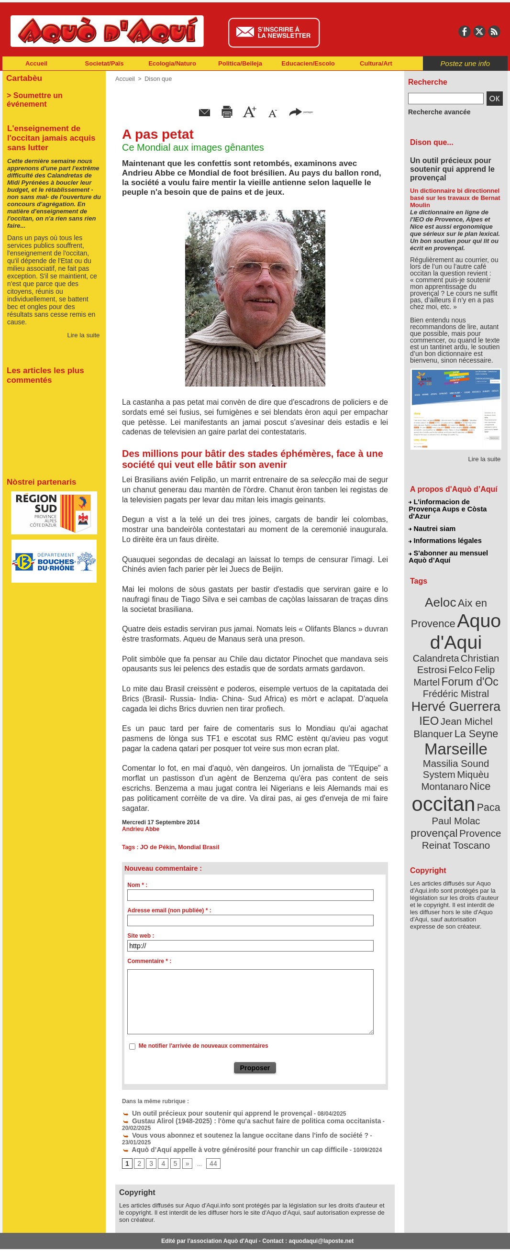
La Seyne (473, 695)
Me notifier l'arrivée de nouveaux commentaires (203, 1045)
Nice (477, 731)
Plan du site (213, 1238)
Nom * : (137, 885)
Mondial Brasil (195, 847)
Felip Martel (442, 649)
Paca (484, 749)
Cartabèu (22, 77)
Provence (443, 772)
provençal (477, 762)
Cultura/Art (376, 63)
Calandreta (479, 627)
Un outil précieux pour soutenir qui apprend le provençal (204, 1111)
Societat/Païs (104, 63)
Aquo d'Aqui (454, 614)
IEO (432, 683)
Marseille (440, 708)
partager (300, 111)
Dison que (156, 79)
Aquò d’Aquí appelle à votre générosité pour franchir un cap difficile (219, 1132)
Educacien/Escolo (307, 63)
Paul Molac (435, 762)
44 (210, 1145)
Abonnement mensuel (128, 1238)
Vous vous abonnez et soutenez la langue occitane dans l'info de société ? (228, 1125)
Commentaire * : (149, 961)
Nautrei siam (432, 519)
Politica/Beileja (240, 63)
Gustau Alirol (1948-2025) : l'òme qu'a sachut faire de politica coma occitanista (233, 1118)
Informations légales (445, 531)
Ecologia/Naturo (172, 63)
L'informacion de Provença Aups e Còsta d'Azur (455, 505)
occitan (445, 746)
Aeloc (442, 590)
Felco (487, 638)
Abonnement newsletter (45, 1238)
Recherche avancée (435, 111)
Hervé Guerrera (456, 671)
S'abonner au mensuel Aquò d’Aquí (448, 546)
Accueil (36, 63)
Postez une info (465, 63)
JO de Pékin (156, 847)
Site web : (140, 935)
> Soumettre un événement (49, 94)
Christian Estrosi (444, 638)
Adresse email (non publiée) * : (169, 910)
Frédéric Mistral (466, 660)
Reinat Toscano (463, 777)
